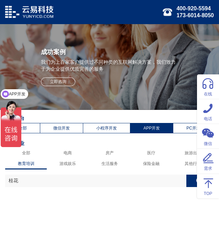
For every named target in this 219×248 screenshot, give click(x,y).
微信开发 (61, 128)
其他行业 (193, 163)
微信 (208, 136)
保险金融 (151, 163)
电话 (208, 111)
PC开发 (193, 128)
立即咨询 (58, 81)
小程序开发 (106, 128)
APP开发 (151, 128)
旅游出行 (193, 153)
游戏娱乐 (67, 163)
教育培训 (26, 163)
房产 (110, 153)
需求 (208, 161)
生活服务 (109, 163)
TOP (208, 186)
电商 (68, 153)
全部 (23, 128)
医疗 (151, 153)
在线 (208, 86)
